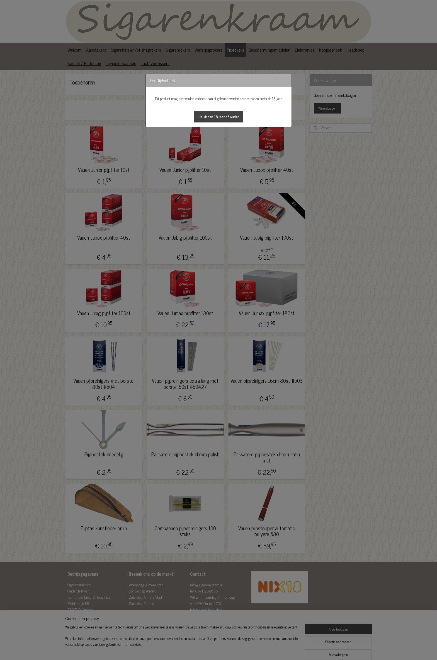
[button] (218, 116)
